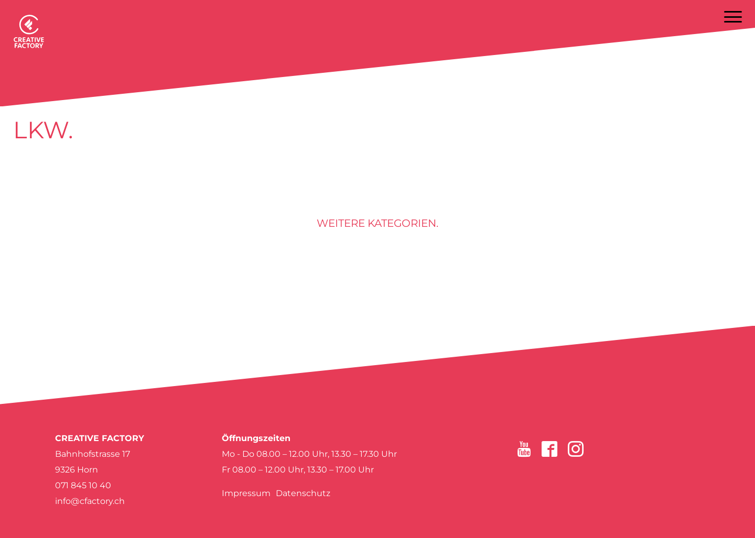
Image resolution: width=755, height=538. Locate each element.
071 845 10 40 (83, 485)
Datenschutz (303, 493)
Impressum (246, 493)
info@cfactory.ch (90, 501)
